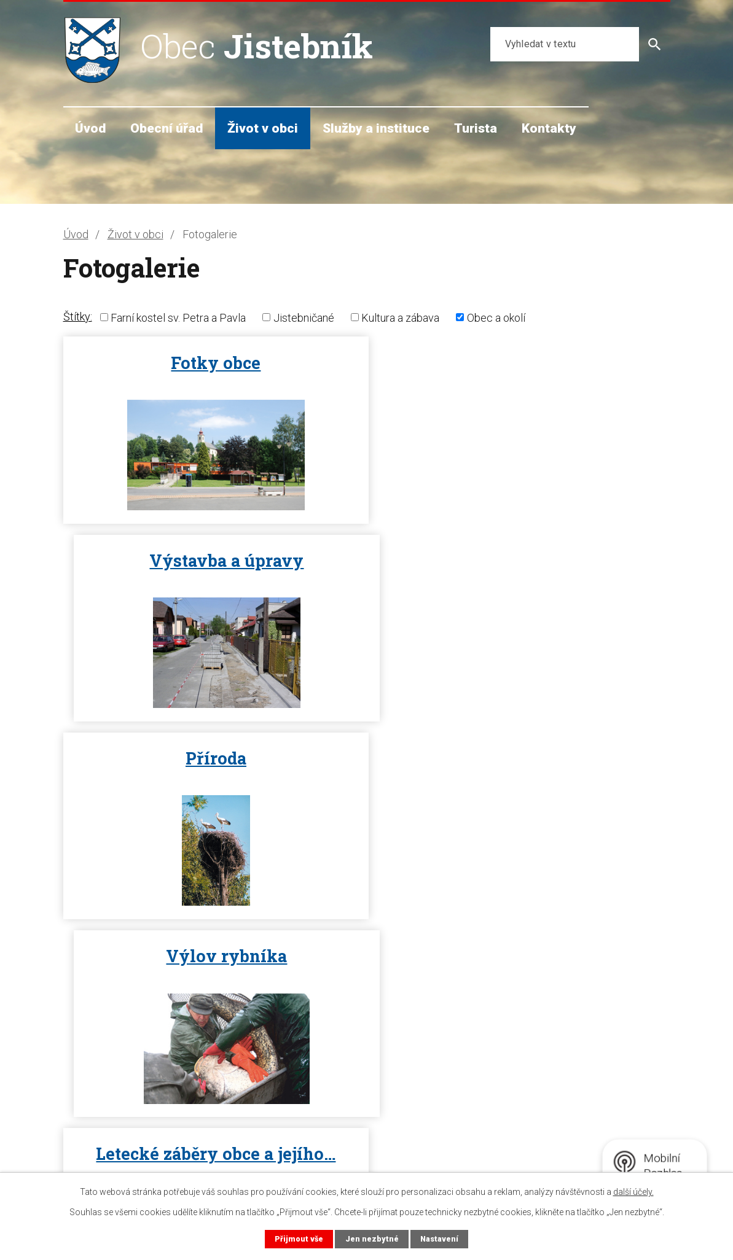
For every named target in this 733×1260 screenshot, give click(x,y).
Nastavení (439, 1238)
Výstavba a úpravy (521, 362)
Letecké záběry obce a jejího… (212, 758)
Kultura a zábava (400, 317)
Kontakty (549, 128)
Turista (475, 128)
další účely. (633, 1192)
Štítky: (77, 316)
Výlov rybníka (521, 560)
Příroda (212, 560)
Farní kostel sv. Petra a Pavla (178, 317)
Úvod (90, 128)
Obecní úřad (166, 128)
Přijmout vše (298, 1238)
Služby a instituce (376, 128)
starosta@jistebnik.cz (131, 1151)
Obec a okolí (496, 317)
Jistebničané (303, 317)
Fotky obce (212, 362)
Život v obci (262, 128)
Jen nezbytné (371, 1238)
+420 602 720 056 (125, 1135)
